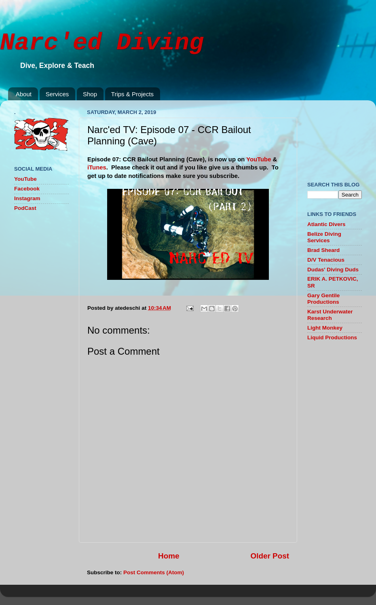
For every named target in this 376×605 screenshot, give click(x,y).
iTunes (96, 167)
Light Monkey (324, 328)
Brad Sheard (323, 250)
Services (57, 94)
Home (168, 556)
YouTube (258, 159)
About (24, 94)
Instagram (27, 198)
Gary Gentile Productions (323, 298)
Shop (90, 94)
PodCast (25, 208)
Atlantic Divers (326, 224)
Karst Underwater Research (330, 315)
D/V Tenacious (325, 260)
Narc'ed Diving (102, 43)
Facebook (27, 189)
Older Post (269, 556)
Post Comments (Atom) (153, 572)
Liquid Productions (332, 337)
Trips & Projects (132, 94)
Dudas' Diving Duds (333, 270)
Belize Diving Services (324, 237)
